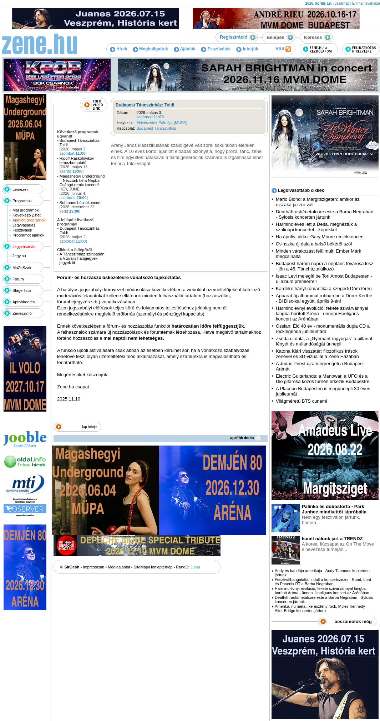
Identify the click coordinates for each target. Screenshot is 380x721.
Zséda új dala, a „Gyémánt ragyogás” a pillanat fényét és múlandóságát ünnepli (324, 341)
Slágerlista (21, 290)
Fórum (18, 279)
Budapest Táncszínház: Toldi (145, 105)
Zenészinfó (22, 313)
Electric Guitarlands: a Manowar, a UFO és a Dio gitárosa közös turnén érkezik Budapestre (322, 378)
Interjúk (247, 48)
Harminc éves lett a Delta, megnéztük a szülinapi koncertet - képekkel (316, 227)
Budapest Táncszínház (156, 128)
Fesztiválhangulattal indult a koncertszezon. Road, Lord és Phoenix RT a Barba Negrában (323, 581)
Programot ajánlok (28, 235)
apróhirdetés (245, 438)
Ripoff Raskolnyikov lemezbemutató (77, 160)
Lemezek (20, 189)
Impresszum (93, 567)
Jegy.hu (19, 256)
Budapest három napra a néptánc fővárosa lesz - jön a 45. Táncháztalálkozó (324, 266)
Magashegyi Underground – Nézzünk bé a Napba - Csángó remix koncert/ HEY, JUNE (82, 182)
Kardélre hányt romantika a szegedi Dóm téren (324, 288)
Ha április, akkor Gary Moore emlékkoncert (320, 236)
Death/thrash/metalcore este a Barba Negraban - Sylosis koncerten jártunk (324, 214)
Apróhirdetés (23, 302)
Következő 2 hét (26, 215)
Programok (22, 201)
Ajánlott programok (28, 220)
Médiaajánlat (119, 567)
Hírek (118, 48)
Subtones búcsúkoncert (80, 202)
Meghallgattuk (150, 48)
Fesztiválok (215, 48)
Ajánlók (185, 48)
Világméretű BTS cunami (301, 401)
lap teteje (89, 427)
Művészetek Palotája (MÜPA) (161, 122)
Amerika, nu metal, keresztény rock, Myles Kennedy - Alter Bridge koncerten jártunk (321, 608)
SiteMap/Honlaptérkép (153, 567)
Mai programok (25, 210)
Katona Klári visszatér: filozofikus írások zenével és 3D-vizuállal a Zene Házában (317, 353)
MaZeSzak (21, 267)
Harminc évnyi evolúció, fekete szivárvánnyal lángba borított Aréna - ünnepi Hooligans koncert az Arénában (322, 313)
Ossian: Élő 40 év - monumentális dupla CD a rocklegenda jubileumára (323, 328)
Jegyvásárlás (23, 225)
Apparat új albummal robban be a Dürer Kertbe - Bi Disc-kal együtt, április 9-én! (324, 298)
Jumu (195, 567)
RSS (283, 49)
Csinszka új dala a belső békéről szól (314, 244)
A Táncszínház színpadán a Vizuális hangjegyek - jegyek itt (82, 258)
